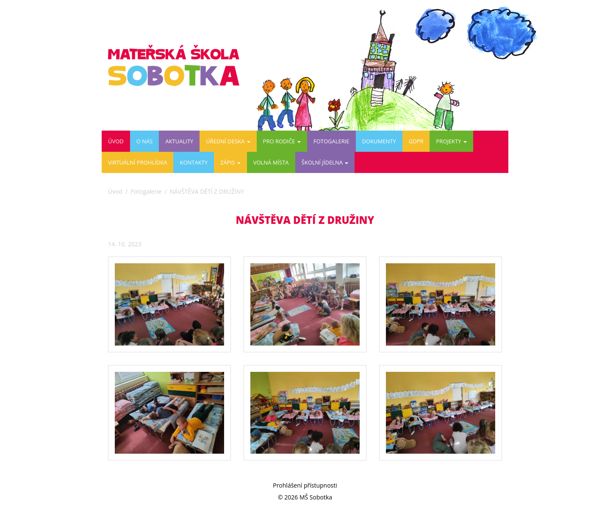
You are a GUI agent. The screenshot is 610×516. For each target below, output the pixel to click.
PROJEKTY (451, 141)
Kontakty (194, 162)
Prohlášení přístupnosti (305, 485)
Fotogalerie (331, 141)
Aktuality (179, 141)
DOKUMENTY (379, 141)
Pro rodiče (282, 141)
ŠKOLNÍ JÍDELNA (325, 162)
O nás (144, 141)
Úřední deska (228, 141)
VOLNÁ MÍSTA (271, 162)
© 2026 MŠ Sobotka (305, 497)
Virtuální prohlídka (137, 162)
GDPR (416, 141)
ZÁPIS (230, 162)
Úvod (116, 141)
